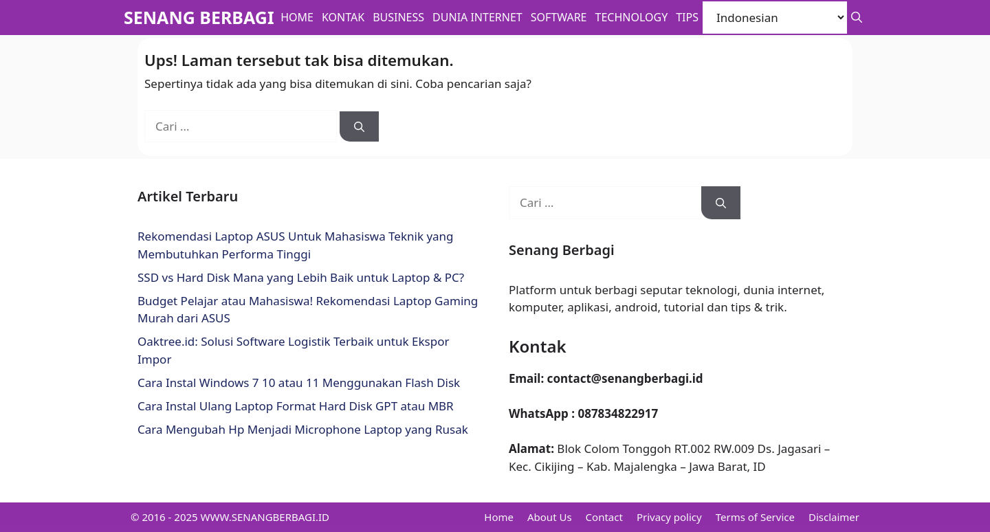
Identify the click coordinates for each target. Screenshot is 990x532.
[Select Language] (775, 17)
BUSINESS (398, 17)
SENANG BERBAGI (199, 17)
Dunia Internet (477, 17)
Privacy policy (669, 517)
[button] (856, 17)
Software (559, 17)
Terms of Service (755, 517)
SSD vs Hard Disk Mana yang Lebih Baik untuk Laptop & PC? (301, 277)
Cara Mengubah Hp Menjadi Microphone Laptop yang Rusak (303, 429)
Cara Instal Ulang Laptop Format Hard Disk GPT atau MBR (296, 406)
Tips (687, 17)
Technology (631, 17)
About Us (549, 517)
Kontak (343, 17)
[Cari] (359, 126)
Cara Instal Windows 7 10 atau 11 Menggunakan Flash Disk (299, 382)
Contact (604, 517)
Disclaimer (833, 517)
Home (297, 17)
